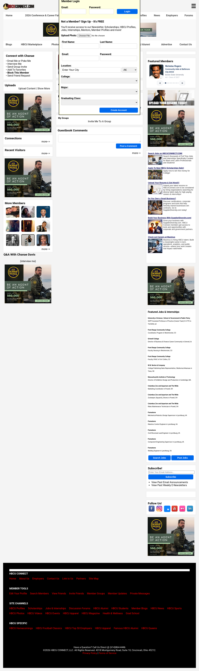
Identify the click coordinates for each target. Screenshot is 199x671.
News (157, 15)
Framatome (152, 412)
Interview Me (14, 63)
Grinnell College (153, 339)
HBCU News (157, 608)
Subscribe (171, 477)
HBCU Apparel (71, 613)
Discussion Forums (79, 608)
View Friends (59, 593)
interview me (28, 261)
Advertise (166, 44)
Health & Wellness (113, 613)
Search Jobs (159, 458)
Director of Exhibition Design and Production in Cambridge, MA (169, 380)
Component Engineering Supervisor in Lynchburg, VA (166, 442)
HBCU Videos (34, 613)
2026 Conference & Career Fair (42, 15)
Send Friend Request (18, 75)
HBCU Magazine (91, 613)
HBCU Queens (149, 628)
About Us (24, 578)
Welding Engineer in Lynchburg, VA (160, 451)
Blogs (9, 44)
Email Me (12, 60)
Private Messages (140, 593)
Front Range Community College (159, 330)
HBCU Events (52, 613)
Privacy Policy (90, 653)
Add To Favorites (16, 69)
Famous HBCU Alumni (126, 628)
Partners (81, 578)
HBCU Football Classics (49, 628)
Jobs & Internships (55, 608)
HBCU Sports (174, 608)
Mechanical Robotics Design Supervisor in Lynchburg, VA (167, 415)
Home (9, 15)
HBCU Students (119, 608)
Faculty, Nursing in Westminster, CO (160, 350)
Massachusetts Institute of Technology (161, 377)
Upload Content (27, 88)
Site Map (94, 578)
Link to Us (67, 578)
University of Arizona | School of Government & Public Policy (169, 318)
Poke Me (26, 60)
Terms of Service (107, 653)
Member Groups (96, 593)
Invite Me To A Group (99, 121)
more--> (46, 141)
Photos (55, 44)
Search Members (39, 593)
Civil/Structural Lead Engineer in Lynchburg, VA (164, 433)
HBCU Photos (16, 613)
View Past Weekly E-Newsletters (169, 485)
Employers (172, 15)
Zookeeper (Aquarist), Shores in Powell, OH (162, 398)
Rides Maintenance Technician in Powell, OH (163, 406)
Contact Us (186, 44)
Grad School (132, 613)
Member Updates (117, 593)
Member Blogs (140, 608)
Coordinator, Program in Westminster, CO (162, 333)
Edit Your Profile (18, 593)
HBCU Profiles (17, 608)
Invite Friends (76, 593)
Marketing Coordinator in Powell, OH (160, 389)
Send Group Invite (17, 66)
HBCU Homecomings (21, 628)
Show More (43, 88)
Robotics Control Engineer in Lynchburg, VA (163, 424)
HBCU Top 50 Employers (78, 628)
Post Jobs (182, 458)
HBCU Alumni (100, 608)
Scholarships (35, 608)
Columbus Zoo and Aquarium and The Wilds (163, 386)
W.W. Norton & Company (156, 365)
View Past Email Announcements (169, 482)
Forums (189, 15)
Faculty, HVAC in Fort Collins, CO (159, 359)
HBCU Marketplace (31, 44)
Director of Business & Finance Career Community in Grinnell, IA (170, 342)
